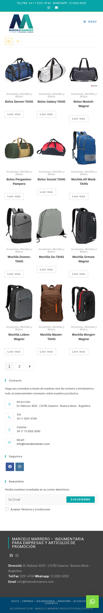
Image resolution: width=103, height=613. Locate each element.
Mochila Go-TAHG (51, 257)
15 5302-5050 (77, 3)
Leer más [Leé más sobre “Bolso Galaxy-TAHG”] (46, 114)
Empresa (27, 601)
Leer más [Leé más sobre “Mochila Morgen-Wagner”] (78, 351)
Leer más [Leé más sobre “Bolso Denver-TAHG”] (14, 114)
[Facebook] (10, 467)
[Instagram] (19, 467)
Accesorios (12, 94)
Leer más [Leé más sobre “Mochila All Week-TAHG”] (78, 196)
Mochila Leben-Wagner (19, 337)
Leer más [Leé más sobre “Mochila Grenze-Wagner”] (78, 273)
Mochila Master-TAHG (51, 337)
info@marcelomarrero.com (33, 443)
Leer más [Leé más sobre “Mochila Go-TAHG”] (46, 269)
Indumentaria (45, 601)
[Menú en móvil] (90, 21)
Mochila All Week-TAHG (83, 181)
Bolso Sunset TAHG (51, 179)
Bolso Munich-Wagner (84, 104)
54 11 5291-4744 (40, 3)
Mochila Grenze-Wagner (83, 259)
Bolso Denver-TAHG (19, 101)
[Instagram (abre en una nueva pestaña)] (48, 8)
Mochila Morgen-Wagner (84, 337)
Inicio (15, 601)
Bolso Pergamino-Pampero (19, 181)
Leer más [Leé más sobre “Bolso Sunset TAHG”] (46, 192)
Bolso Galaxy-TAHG (51, 101)
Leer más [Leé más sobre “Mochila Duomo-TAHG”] (14, 273)
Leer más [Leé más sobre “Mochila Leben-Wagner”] (14, 351)
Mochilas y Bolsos (23, 95)
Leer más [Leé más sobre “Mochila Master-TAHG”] (46, 351)
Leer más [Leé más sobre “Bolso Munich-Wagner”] (78, 118)
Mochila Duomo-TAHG (19, 259)
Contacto (51, 603)
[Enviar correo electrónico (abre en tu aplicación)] (55, 8)
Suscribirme (80, 499)
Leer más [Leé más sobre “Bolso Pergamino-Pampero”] (14, 196)
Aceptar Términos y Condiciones (27, 509)
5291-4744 (27, 576)
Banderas (64, 601)
